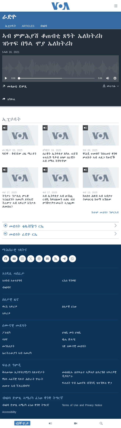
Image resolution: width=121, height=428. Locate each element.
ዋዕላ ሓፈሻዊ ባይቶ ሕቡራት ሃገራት (22, 379)
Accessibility (9, 412)
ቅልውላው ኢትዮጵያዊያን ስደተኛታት (23, 372)
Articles (28, 26)
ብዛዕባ (43, 26)
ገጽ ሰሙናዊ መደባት (74, 346)
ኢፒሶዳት (10, 26)
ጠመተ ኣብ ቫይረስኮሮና (16, 386)
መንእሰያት (8, 346)
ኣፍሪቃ (6, 313)
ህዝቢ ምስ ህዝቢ (71, 332)
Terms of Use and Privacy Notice (82, 405)
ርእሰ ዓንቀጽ (69, 280)
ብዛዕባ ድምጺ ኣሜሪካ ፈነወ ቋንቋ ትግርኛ (25, 405)
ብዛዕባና (6, 287)
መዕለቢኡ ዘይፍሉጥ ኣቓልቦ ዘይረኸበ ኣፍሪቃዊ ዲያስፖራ (89, 374)
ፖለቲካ (6, 332)
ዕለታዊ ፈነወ (69, 306)
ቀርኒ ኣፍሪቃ (9, 306)
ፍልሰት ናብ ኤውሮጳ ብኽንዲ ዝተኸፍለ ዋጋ (87, 383)
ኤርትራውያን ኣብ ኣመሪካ (17, 353)
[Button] (8, 100)
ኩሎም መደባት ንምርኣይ (105, 212)
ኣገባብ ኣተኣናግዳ (12, 280)
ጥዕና (5, 339)
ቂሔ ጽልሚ (68, 339)
